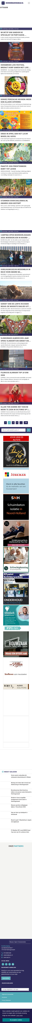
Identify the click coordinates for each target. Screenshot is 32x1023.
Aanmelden (5, 998)
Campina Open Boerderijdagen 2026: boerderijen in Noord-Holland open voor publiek (16, 236)
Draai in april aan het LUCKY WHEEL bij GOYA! (14, 134)
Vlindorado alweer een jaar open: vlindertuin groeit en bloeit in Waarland (15, 339)
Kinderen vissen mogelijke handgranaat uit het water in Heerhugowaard (19, 811)
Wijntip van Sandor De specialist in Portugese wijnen (12, 33)
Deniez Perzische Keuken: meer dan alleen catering (16, 100)
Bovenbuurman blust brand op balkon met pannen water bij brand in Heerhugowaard (21, 799)
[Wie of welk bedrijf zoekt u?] (13, 430)
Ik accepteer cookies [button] (16, 1020)
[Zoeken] (29, 430)
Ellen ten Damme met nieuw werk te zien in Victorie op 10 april (15, 408)
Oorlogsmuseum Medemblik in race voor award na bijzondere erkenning (15, 270)
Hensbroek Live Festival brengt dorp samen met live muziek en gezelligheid (15, 66)
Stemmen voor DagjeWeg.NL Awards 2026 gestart (14, 201)
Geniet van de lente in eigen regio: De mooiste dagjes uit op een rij (15, 305)
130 (26, 422)
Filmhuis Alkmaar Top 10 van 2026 (14, 373)
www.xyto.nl (7, 978)
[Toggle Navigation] (29, 3)
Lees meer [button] (19, 1015)
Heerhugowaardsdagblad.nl (14, 3)
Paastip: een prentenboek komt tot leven (13, 167)
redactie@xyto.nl (8, 975)
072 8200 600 (7, 973)
